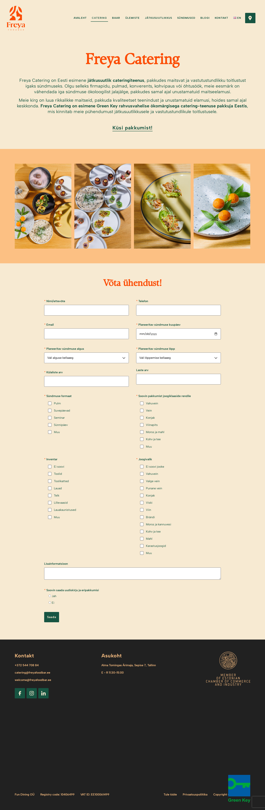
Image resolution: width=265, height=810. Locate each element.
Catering (99, 17)
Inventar (50, 459)
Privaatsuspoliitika (195, 794)
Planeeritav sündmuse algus (64, 348)
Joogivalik (144, 459)
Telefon (142, 301)
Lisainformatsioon (56, 563)
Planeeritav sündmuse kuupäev (158, 324)
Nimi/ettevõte (54, 301)
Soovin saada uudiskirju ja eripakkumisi (71, 590)
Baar (116, 17)
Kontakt (221, 17)
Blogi (205, 17)
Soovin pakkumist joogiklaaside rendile (163, 396)
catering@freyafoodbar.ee (32, 672)
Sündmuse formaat (58, 396)
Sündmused (186, 17)
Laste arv (142, 370)
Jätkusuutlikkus (158, 17)
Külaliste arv (53, 372)
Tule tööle (170, 794)
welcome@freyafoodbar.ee (33, 680)
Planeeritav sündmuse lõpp (155, 348)
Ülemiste (132, 17)
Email (49, 324)
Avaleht (80, 17)
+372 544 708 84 (27, 665)
